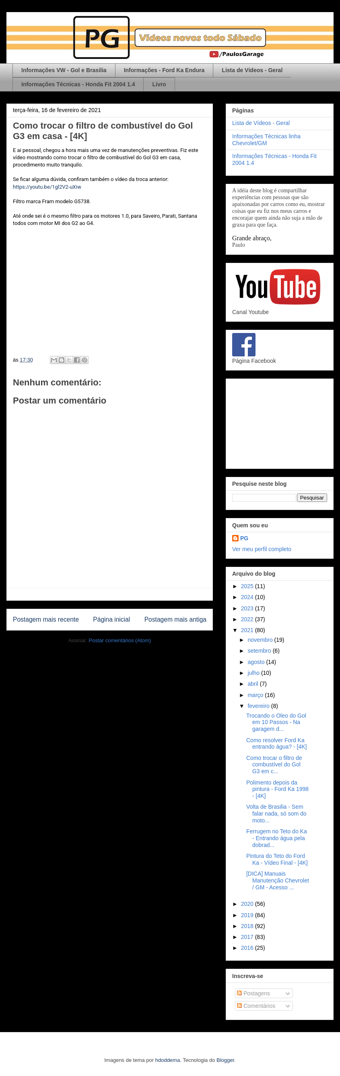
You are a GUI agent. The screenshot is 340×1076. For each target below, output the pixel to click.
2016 (248, 948)
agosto (256, 662)
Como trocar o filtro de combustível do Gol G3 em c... (274, 765)
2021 (248, 630)
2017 (248, 937)
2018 (248, 926)
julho (254, 673)
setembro (259, 650)
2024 (248, 597)
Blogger (225, 1060)
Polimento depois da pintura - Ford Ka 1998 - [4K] (277, 789)
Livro (159, 84)
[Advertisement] (279, 422)
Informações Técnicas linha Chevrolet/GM (266, 139)
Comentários (256, 1006)
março (256, 695)
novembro (260, 640)
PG (244, 538)
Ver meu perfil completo (261, 549)
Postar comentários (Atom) (120, 640)
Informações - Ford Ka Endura (164, 70)
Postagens (253, 993)
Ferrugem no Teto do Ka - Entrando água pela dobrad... (276, 838)
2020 (248, 904)
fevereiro (259, 706)
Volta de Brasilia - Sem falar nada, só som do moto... (276, 813)
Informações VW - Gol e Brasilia (64, 70)
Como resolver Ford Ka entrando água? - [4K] (276, 743)
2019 (248, 915)
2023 (248, 608)
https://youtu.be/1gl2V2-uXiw (47, 187)
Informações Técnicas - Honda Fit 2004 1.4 (78, 84)
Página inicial (111, 619)
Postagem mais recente (46, 619)
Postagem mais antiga (175, 619)
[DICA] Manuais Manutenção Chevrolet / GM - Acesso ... (277, 880)
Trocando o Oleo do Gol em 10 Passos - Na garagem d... (276, 722)
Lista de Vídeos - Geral (252, 70)
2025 (248, 586)
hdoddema (167, 1060)
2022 (248, 619)
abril (253, 684)
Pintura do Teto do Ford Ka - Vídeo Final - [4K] (277, 859)
